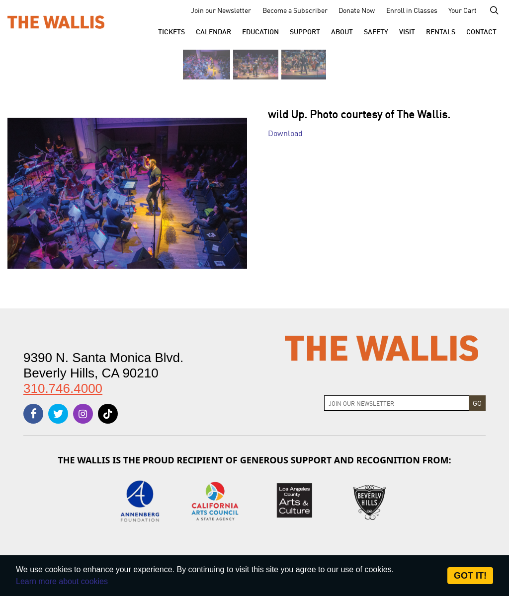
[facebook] (33, 414)
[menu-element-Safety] (376, 31)
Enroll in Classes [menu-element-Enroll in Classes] (411, 10)
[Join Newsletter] (396, 403)
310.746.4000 (62, 388)
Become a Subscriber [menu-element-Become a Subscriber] (295, 10)
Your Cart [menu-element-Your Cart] (462, 10)
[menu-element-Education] (260, 31)
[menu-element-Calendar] (213, 31)
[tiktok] (108, 414)
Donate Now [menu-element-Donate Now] (357, 10)
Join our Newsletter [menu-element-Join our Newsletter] (221, 10)
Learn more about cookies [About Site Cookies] (62, 581)
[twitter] (58, 414)
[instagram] (83, 414)
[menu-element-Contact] (481, 31)
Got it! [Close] (470, 576)
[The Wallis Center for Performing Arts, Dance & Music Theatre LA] (55, 21)
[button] (171, 31)
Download (285, 133)
